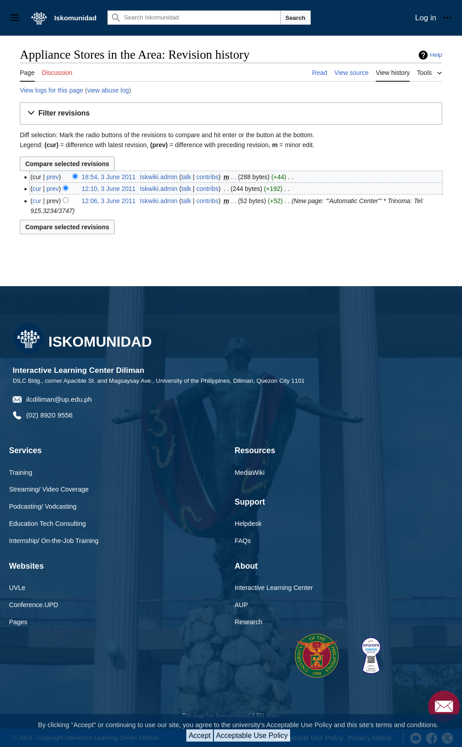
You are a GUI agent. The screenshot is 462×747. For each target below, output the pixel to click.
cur (36, 188)
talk (186, 177)
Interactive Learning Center (274, 587)
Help (436, 54)
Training (20, 472)
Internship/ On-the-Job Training (53, 540)
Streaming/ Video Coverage (49, 489)
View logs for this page (51, 90)
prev (52, 177)
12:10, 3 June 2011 (109, 188)
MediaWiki (249, 472)
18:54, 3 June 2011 (109, 177)
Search (295, 17)
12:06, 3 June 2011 (109, 200)
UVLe (17, 587)
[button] (231, 113)
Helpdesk (248, 523)
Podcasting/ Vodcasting (43, 506)
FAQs (243, 540)
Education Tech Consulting (47, 523)
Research (249, 622)
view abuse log (108, 90)
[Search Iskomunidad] (194, 17)
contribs (207, 177)
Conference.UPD (33, 604)
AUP (241, 604)
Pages (18, 622)
